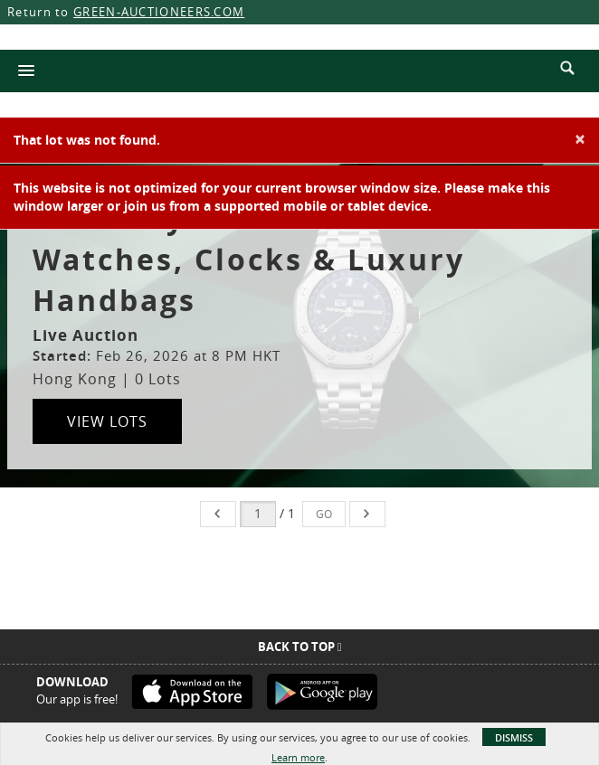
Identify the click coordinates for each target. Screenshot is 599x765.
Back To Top (300, 646)
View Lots (107, 421)
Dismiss (514, 737)
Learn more (298, 757)
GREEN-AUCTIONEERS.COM (158, 12)
